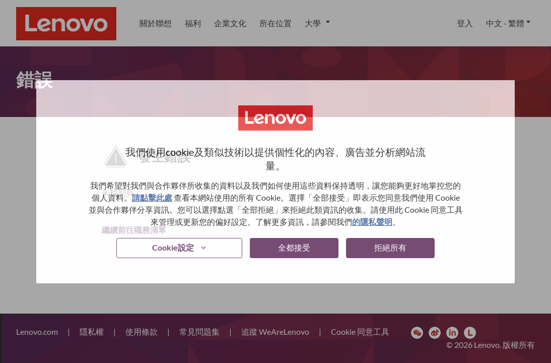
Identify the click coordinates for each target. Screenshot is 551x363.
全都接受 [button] (294, 247)
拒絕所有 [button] (390, 247)
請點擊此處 (152, 197)
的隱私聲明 (372, 221)
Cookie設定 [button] (173, 247)
